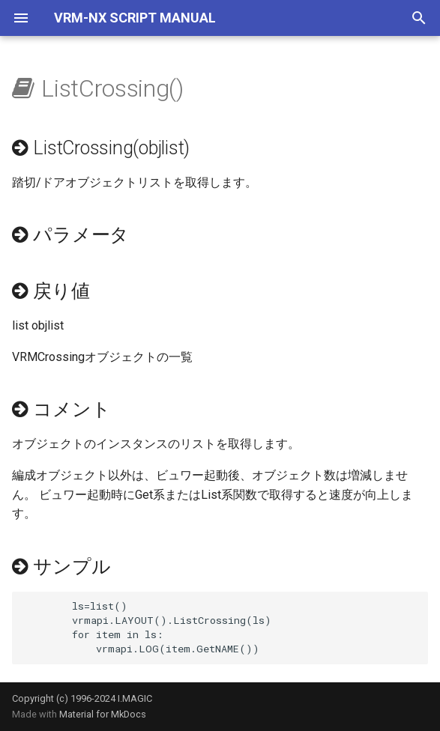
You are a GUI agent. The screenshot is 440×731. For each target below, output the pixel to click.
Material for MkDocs (102, 714)
